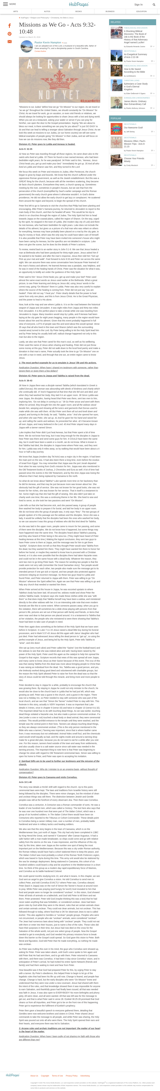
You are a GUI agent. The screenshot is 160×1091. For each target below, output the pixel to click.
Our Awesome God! (133, 127)
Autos (47, 11)
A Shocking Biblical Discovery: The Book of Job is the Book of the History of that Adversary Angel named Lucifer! (135, 37)
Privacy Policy (71, 1076)
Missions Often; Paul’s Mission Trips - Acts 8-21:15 (134, 144)
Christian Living (131, 80)
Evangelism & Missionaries (137, 98)
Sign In (138, 4)
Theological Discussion (135, 28)
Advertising (85, 1076)
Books (78, 11)
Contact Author (40, 51)
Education (141, 11)
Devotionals (130, 51)
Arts (15, 11)
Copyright (45, 1076)
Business (110, 11)
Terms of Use (57, 1076)
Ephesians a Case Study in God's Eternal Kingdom (136, 87)
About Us (34, 1076)
